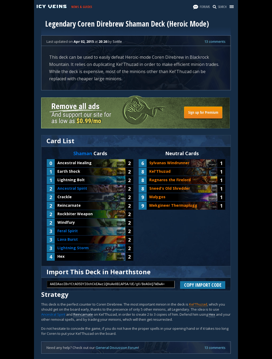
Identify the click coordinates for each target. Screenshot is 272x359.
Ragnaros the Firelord (170, 179)
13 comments (215, 41)
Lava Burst (67, 239)
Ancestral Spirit (72, 188)
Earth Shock (68, 171)
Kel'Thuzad (160, 171)
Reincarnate (69, 205)
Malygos (157, 196)
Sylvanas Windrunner (169, 162)
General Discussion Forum (117, 347)
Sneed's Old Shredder (169, 188)
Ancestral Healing (74, 162)
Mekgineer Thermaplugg (173, 205)
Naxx (121, 206)
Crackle (64, 196)
